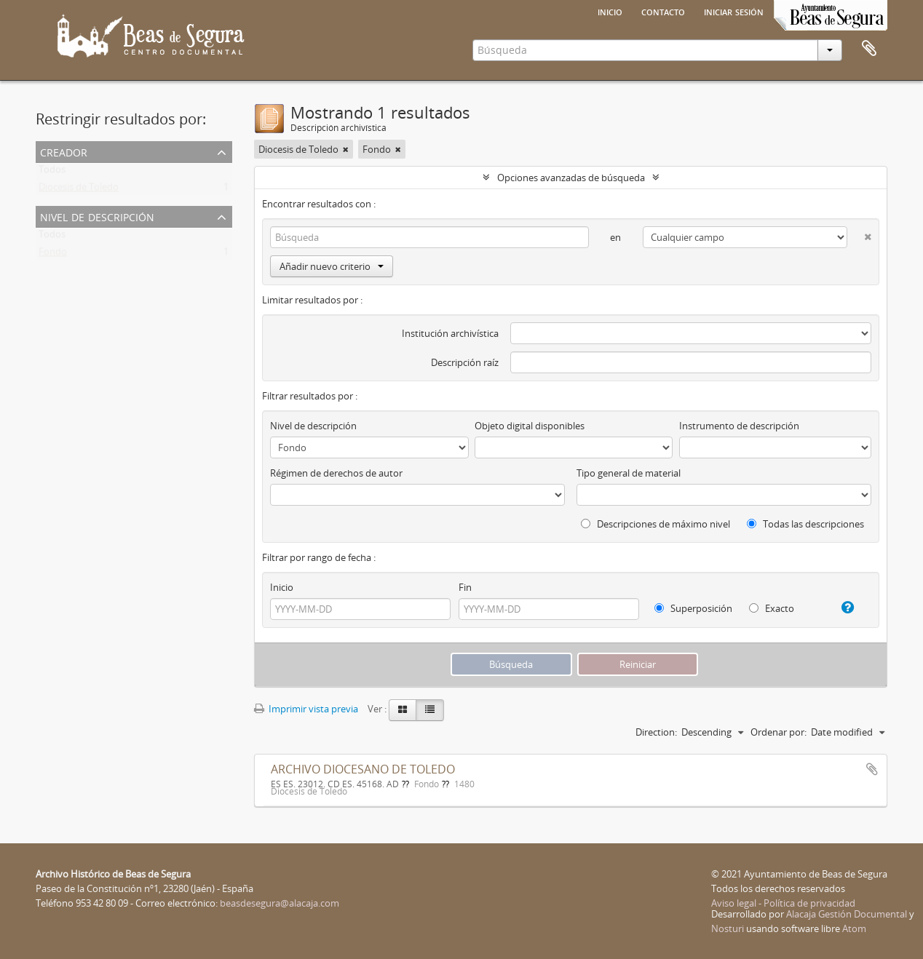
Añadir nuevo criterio (332, 266)
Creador (63, 151)
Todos (52, 172)
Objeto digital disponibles (530, 425)
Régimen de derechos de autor (336, 473)
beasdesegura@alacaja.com (279, 903)
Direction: (656, 732)
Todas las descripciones (805, 523)
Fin (465, 587)
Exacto (771, 608)
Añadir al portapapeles (872, 769)
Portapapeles (869, 49)
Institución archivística (450, 333)
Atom (854, 928)
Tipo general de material (629, 473)
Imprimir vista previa (306, 708)
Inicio (610, 11)
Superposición (693, 608)
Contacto (663, 11)
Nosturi (727, 928)
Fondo (53, 254)
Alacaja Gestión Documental (846, 913)
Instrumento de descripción (739, 425)
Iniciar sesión (734, 11)
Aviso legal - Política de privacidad (783, 903)
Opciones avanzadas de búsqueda (571, 177)
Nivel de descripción (97, 216)
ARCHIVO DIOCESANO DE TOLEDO (363, 769)
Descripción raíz (465, 362)
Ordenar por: (778, 732)
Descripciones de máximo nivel (655, 523)
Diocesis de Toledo (79, 189)
